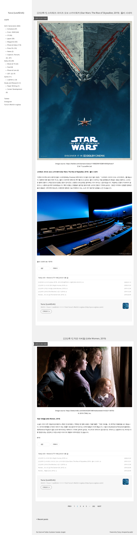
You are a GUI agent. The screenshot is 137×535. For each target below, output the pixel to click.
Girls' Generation (12, 26)
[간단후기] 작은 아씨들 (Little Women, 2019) (52, 288)
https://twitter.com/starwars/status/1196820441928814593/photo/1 (90, 164)
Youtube (57, 532)
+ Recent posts (42, 519)
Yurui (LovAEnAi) (16, 12)
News (10, 51)
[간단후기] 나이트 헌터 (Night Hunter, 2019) (51, 285)
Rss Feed (39, 532)
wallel (131, 532)
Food (10, 67)
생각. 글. (11, 73)
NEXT (99, 506)
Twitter (6, 99)
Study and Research (12, 83)
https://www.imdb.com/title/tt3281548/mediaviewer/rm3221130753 (90, 411)
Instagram (8, 102)
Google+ (63, 532)
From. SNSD (13, 32)
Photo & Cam (13, 70)
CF (9, 35)
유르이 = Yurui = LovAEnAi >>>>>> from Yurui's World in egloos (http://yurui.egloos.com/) (72, 307)
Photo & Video (14, 45)
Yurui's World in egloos (12, 105)
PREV (69, 506)
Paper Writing (13, 86)
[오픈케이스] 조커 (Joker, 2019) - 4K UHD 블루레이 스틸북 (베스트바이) (60, 282)
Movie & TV (12, 64)
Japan (10, 39)
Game (7, 77)
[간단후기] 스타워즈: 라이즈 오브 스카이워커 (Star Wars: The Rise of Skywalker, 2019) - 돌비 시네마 (84, 12)
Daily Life (9, 61)
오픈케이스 (12, 80)
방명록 (6, 20)
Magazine (12, 42)
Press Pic (12, 48)
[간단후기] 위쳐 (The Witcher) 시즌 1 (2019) (51, 292)
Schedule (12, 29)
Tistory (119, 532)
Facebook (52, 532)
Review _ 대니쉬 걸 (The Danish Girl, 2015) (51, 295)
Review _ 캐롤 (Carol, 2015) (46, 471)
